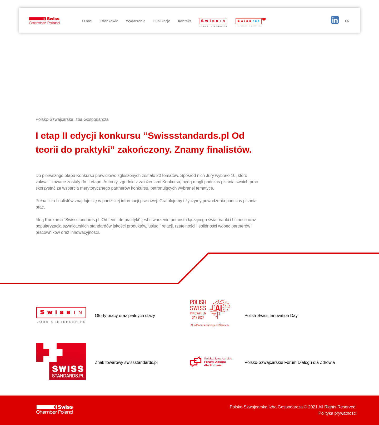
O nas (87, 20)
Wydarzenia (135, 20)
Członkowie (108, 20)
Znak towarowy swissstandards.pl (126, 362)
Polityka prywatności (337, 413)
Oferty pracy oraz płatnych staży (125, 315)
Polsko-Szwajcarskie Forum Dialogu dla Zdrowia (290, 362)
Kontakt (184, 20)
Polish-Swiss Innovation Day (271, 315)
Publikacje (161, 20)
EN (347, 20)
